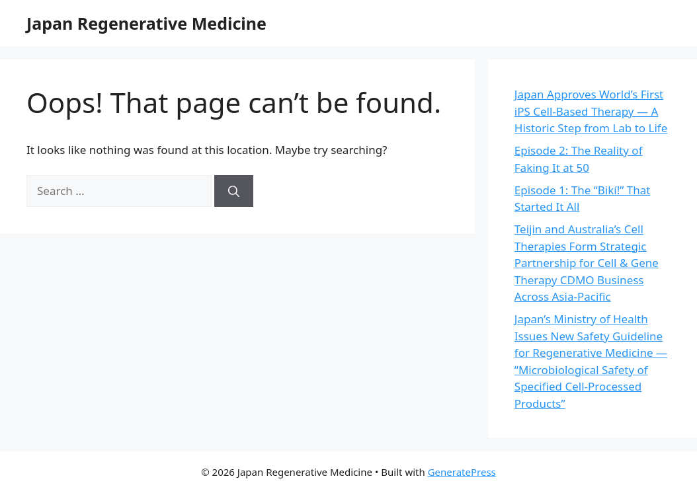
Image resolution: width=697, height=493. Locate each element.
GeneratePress (462, 471)
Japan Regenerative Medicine (146, 23)
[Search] (233, 191)
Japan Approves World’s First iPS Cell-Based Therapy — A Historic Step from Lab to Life (591, 111)
